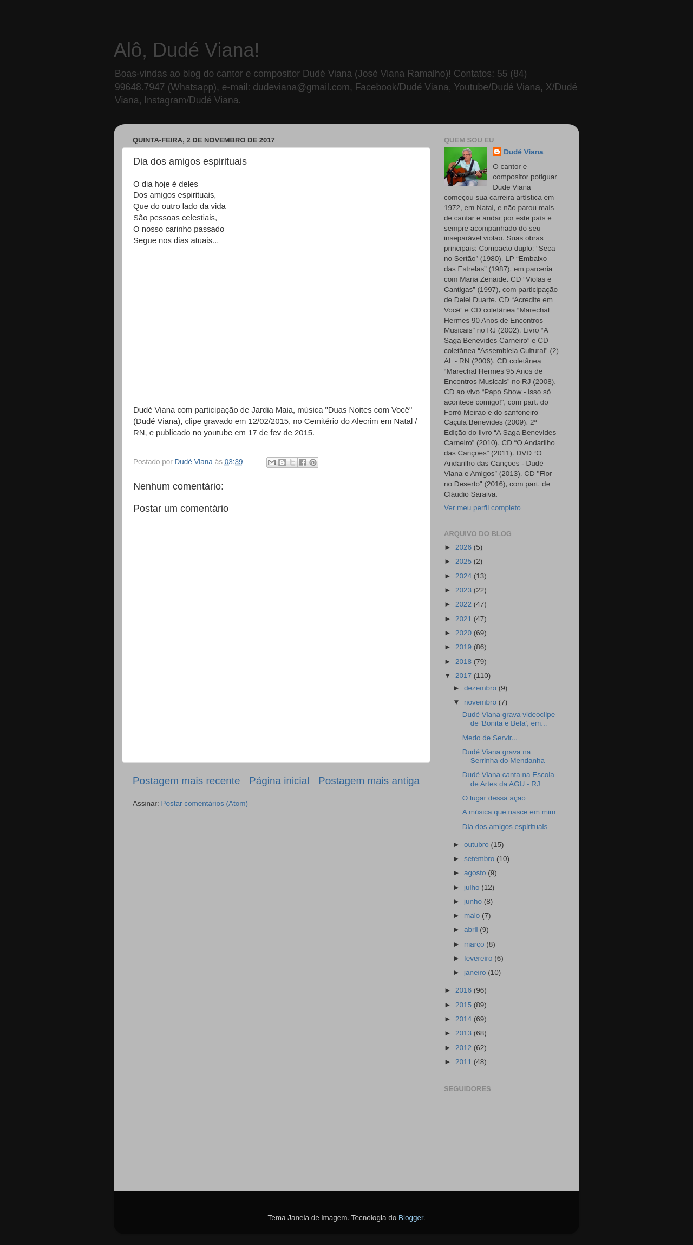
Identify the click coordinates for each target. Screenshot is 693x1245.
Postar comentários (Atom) (205, 803)
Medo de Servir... (490, 738)
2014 (464, 1019)
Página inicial (279, 780)
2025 (464, 561)
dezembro (481, 688)
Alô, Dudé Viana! (187, 50)
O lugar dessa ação (494, 798)
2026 (464, 547)
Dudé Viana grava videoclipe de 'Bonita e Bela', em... (508, 719)
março (475, 944)
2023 (464, 590)
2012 (464, 1048)
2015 (464, 1005)
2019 (464, 647)
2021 (464, 619)
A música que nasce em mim (509, 812)
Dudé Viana (523, 152)
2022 (464, 604)
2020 (464, 633)
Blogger (410, 1218)
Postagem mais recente (186, 780)
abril (472, 929)
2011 (464, 1062)
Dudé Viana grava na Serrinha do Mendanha (503, 756)
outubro (477, 844)
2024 (464, 576)
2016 (464, 990)
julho (472, 887)
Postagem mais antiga (369, 780)
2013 (464, 1033)
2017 (464, 676)
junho (474, 901)
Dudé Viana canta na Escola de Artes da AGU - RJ (508, 779)
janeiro (476, 972)
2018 (464, 661)
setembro (480, 859)
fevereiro (479, 958)
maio (473, 915)
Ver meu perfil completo (482, 508)
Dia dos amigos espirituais (505, 827)
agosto (476, 873)
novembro (481, 702)
